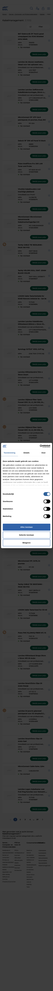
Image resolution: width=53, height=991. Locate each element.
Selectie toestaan (26, 535)
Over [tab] (44, 453)
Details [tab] (27, 453)
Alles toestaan (26, 527)
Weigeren (26, 543)
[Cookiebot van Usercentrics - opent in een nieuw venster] (39, 446)
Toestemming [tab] (9, 453)
